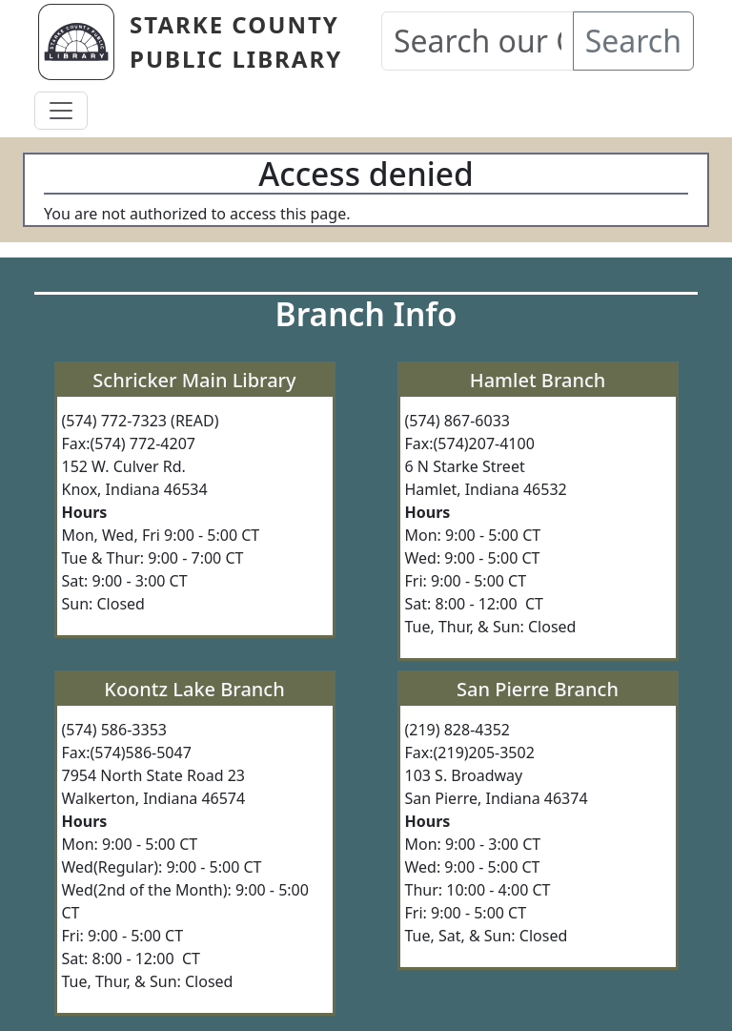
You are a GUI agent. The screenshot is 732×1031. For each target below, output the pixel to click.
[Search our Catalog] (477, 41)
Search (633, 40)
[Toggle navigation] (61, 111)
